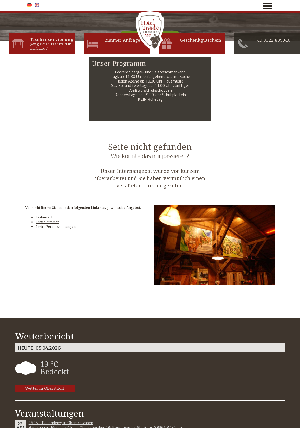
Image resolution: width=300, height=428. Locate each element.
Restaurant (44, 217)
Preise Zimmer (47, 221)
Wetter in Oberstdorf (44, 388)
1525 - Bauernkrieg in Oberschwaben (61, 422)
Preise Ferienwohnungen (56, 226)
